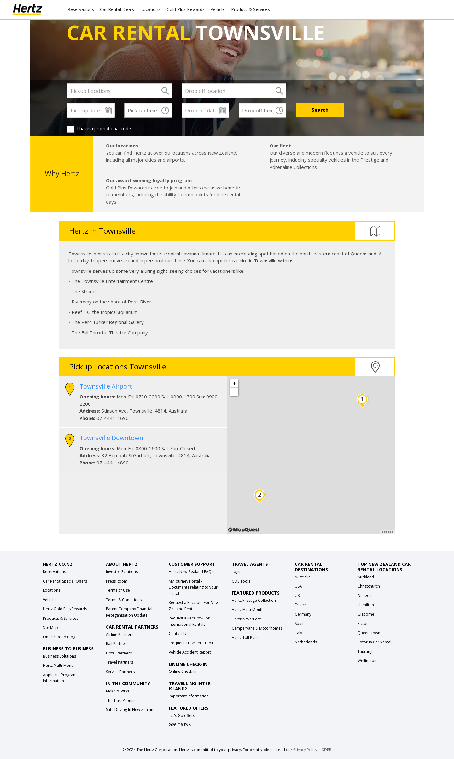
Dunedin (365, 595)
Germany (303, 614)
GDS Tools (241, 581)
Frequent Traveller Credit (191, 643)
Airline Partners (119, 634)
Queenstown (369, 633)
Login (237, 571)
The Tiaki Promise (121, 700)
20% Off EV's (180, 724)
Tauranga (366, 651)
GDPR (326, 749)
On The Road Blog (59, 637)
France (301, 604)
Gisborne (366, 614)
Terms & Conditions (124, 599)
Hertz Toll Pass (245, 637)
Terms (387, 532)
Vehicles (50, 599)
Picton (363, 623)
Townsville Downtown (111, 437)
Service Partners (120, 671)
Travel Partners (119, 662)
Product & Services (250, 9)
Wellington (367, 660)
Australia (303, 577)
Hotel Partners (119, 653)
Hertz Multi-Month (59, 665)
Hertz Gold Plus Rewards (65, 609)
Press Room (116, 581)
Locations (150, 9)
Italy (298, 633)
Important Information (189, 696)
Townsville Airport (105, 386)
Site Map (50, 627)
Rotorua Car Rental (374, 642)
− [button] (234, 392)
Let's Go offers (182, 715)
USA (298, 586)
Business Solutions (59, 656)
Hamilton (366, 604)
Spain (300, 623)
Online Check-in (182, 671)
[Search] (320, 110)
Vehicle (218, 9)
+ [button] (234, 383)
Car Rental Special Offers (65, 581)
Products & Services (60, 618)
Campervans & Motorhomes (257, 628)
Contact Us (178, 633)
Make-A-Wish (117, 691)
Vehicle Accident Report (190, 652)
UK (297, 595)
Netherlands (306, 642)
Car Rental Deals (117, 9)
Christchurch (369, 586)
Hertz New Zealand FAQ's (191, 571)
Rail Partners (117, 643)
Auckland (366, 577)
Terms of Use (118, 590)
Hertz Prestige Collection (254, 600)
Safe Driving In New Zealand (131, 709)
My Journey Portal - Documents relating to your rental (193, 587)
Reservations (54, 571)
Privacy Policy (305, 749)
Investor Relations (122, 571)
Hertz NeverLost (246, 619)
